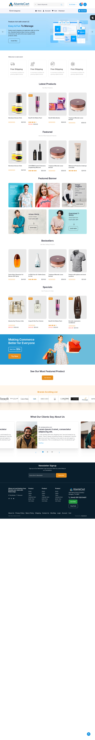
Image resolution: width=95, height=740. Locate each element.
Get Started (47, 377)
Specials (82, 10)
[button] (81, 4)
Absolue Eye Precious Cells (16, 321)
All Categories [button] (15, 11)
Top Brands (12, 495)
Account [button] (46, 11)
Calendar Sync (32, 497)
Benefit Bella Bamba (54, 118)
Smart (29, 491)
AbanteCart (84, 516)
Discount (19, 495)
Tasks (29, 495)
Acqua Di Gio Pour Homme (35, 321)
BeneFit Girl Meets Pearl (35, 118)
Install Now (14, 40)
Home (38, 11)
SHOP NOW (14, 203)
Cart (54, 11)
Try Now (14, 356)
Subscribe (61, 475)
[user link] (85, 4)
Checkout (61, 11)
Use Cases (31, 501)
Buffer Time (31, 499)
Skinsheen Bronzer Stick (15, 118)
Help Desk (73, 506)
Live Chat (73, 501)
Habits (30, 493)
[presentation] (36, 452)
